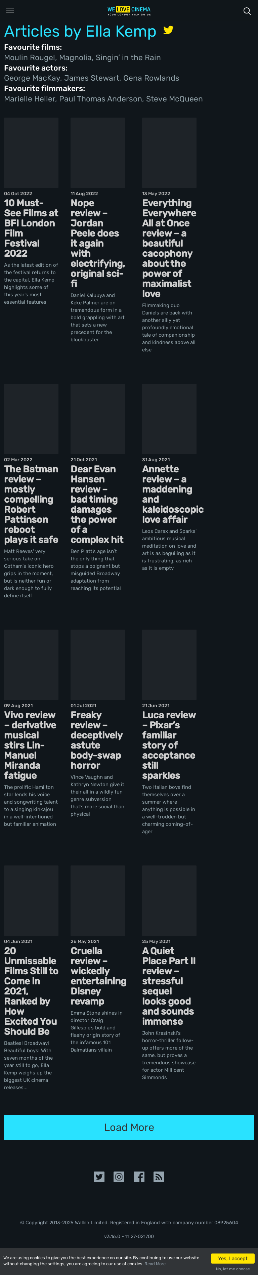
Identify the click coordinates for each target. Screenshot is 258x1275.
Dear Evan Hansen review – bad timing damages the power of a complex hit (97, 504)
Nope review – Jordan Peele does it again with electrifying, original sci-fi (98, 243)
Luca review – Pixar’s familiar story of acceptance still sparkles (169, 745)
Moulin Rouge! (29, 57)
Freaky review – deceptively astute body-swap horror (96, 740)
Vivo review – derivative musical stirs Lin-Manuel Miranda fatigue (30, 745)
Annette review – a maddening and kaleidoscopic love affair (173, 494)
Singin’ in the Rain (128, 57)
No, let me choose (233, 1269)
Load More (129, 1127)
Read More (155, 1263)
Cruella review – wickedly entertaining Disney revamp (98, 976)
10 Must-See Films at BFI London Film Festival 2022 (31, 228)
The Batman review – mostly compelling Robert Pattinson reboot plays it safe (31, 504)
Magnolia (75, 57)
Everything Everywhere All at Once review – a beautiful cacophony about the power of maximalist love (169, 248)
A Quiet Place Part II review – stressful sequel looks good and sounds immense (169, 986)
